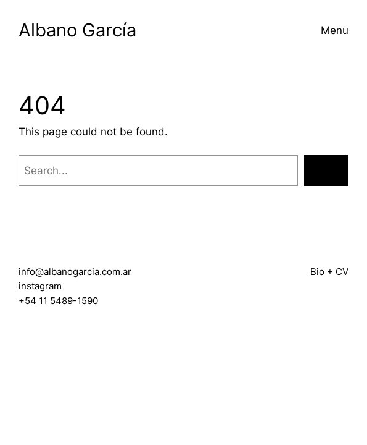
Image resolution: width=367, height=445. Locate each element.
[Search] (326, 170)
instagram (40, 286)
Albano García (77, 30)
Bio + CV (329, 272)
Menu (334, 30)
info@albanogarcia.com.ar (75, 272)
